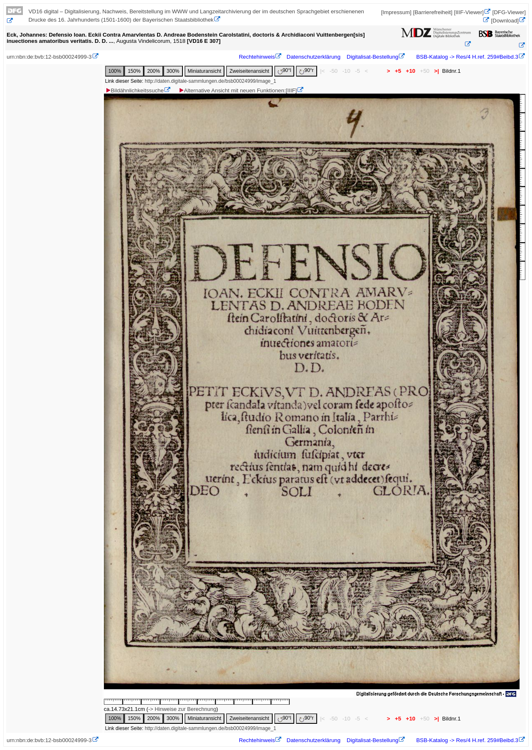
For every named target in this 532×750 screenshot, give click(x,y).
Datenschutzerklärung (314, 57)
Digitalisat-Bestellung (372, 57)
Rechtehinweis (257, 57)
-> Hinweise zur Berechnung (182, 709)
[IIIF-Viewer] (469, 12)
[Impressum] (396, 12)
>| (437, 71)
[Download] (505, 20)
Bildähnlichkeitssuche (134, 90)
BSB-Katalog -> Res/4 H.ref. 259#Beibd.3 (466, 57)
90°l (284, 70)
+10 (410, 71)
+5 (398, 71)
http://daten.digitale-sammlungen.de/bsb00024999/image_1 (210, 81)
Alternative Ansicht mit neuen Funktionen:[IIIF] (237, 90)
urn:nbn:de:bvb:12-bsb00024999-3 (49, 57)
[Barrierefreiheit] (433, 12)
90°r (306, 70)
